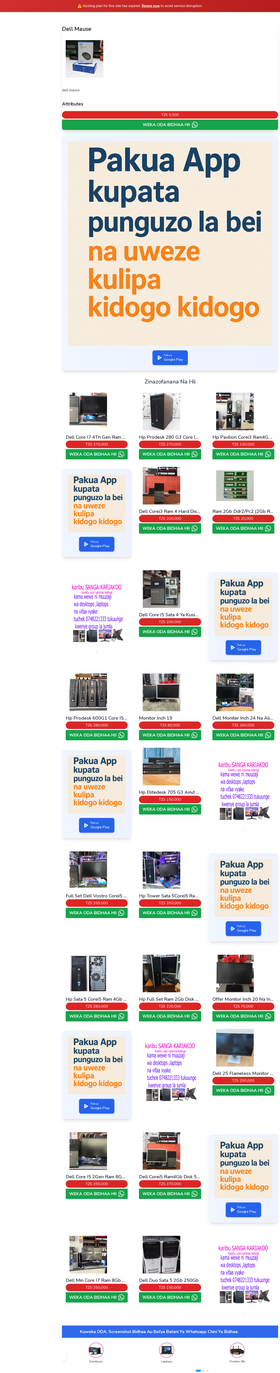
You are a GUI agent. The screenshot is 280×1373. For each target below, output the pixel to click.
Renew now (151, 6)
